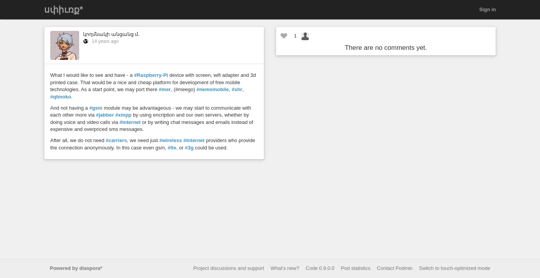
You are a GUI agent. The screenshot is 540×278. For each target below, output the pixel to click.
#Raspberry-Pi (151, 75)
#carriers (116, 140)
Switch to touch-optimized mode (454, 268)
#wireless (171, 140)
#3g (189, 148)
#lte (172, 148)
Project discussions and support (228, 268)
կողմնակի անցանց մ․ (111, 34)
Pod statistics (355, 268)
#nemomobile (213, 89)
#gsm (95, 108)
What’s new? (285, 268)
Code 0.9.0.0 (320, 268)
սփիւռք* (63, 10)
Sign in (487, 9)
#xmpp (123, 115)
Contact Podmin (395, 268)
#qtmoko (60, 97)
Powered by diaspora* (76, 268)
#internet (130, 122)
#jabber (105, 115)
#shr (237, 89)
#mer (165, 89)
